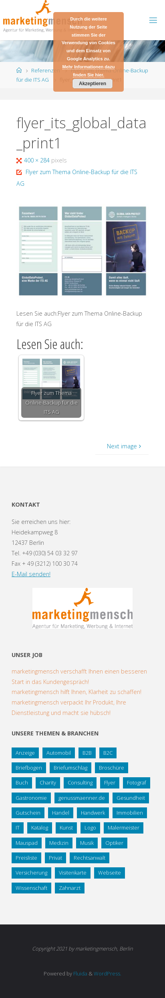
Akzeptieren (92, 83)
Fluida (79, 973)
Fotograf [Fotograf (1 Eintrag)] (136, 782)
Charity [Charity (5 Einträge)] (48, 782)
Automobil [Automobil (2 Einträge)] (58, 752)
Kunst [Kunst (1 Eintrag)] (66, 827)
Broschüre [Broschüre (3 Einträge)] (111, 767)
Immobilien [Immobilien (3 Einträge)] (130, 812)
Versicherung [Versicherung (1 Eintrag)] (31, 872)
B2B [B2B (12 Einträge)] (87, 752)
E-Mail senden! (31, 574)
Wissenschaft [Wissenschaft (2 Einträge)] (31, 887)
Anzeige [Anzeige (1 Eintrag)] (25, 752)
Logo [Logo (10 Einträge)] (90, 827)
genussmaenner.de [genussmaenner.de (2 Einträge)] (81, 797)
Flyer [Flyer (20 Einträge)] (109, 782)
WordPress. (107, 973)
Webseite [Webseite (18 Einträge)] (109, 872)
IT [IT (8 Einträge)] (18, 827)
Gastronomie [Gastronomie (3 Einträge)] (31, 797)
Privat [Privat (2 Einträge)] (55, 857)
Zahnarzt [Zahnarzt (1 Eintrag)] (69, 887)
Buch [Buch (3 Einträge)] (22, 782)
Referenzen (45, 70)
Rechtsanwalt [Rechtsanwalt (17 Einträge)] (89, 857)
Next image (125, 446)
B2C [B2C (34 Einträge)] (108, 752)
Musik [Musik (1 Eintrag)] (87, 842)
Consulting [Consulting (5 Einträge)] (80, 782)
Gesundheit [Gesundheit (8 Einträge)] (131, 797)
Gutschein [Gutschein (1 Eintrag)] (28, 812)
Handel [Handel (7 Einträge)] (60, 812)
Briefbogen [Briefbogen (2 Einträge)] (29, 767)
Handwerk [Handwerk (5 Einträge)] (93, 812)
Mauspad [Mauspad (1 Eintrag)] (27, 842)
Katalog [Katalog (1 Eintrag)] (39, 827)
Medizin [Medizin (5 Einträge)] (58, 842)
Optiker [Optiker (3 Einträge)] (114, 842)
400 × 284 (37, 160)
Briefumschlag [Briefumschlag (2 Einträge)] (70, 767)
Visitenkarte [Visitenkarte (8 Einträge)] (73, 872)
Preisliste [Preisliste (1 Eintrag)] (26, 857)
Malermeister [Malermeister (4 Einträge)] (123, 827)
